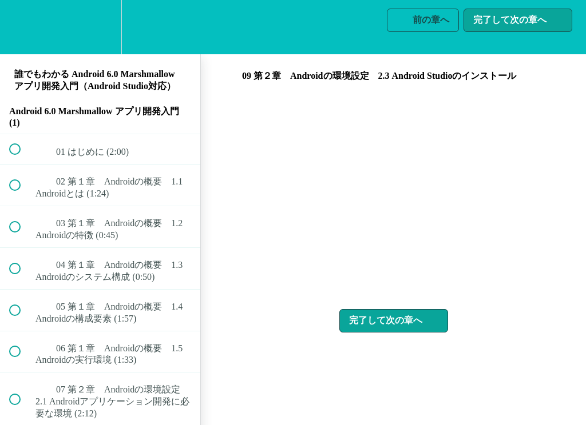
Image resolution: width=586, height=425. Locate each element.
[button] (21, 27)
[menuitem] (100, 27)
